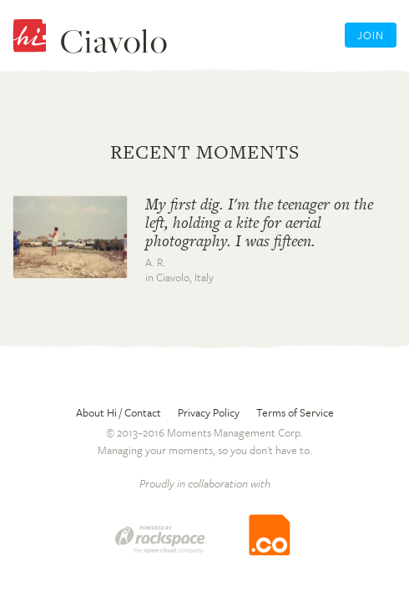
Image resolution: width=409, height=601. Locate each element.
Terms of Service (295, 412)
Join (370, 35)
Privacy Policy (209, 412)
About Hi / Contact (118, 412)
